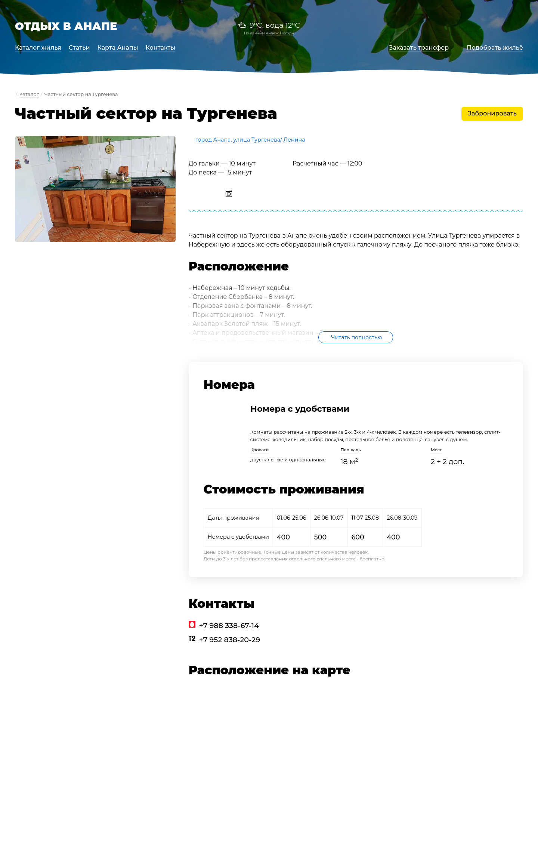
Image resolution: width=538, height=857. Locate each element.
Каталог (29, 94)
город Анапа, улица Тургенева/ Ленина (250, 139)
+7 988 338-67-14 (229, 625)
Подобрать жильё (495, 47)
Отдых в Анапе (66, 26)
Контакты (161, 47)
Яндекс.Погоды (280, 33)
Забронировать (492, 113)
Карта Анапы (118, 47)
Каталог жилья (38, 47)
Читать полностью (356, 337)
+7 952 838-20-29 (229, 639)
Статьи (79, 47)
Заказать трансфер (419, 47)
